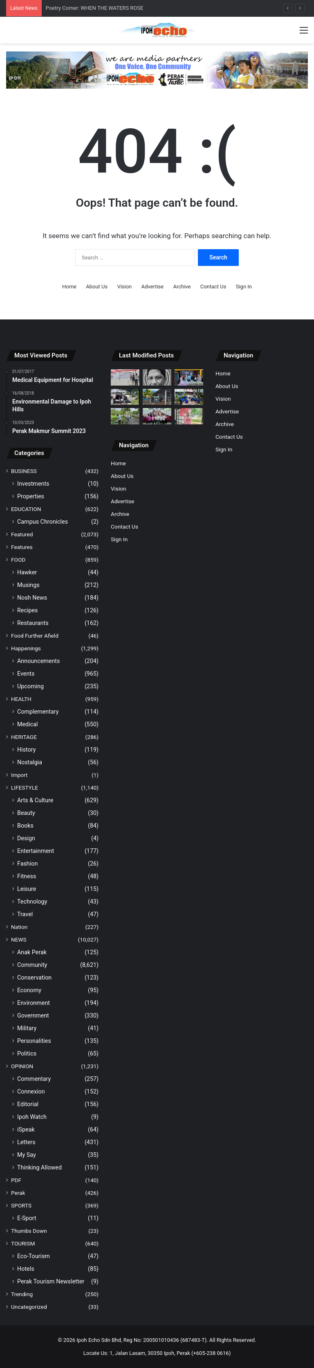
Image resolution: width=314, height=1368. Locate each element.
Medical (27, 724)
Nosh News (32, 597)
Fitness (26, 876)
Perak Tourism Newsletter (50, 1281)
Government (33, 1015)
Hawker (27, 572)
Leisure (26, 889)
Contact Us (213, 286)
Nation (19, 927)
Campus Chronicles (42, 521)
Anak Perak (32, 952)
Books (25, 825)
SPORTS (21, 1205)
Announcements (38, 661)
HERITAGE (24, 737)
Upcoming (30, 686)
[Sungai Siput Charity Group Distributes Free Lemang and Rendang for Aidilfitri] (189, 377)
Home (69, 286)
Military (26, 1028)
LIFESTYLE (24, 787)
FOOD (18, 559)
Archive (182, 286)
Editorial (27, 1104)
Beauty (26, 813)
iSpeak (26, 1129)
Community (32, 965)
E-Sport (26, 1218)
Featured (22, 534)
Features (22, 547)
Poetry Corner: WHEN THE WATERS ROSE (95, 8)
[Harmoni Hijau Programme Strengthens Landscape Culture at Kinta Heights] (189, 397)
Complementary (38, 711)
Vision (124, 286)
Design (26, 838)
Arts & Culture (35, 800)
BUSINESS (24, 471)
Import (19, 775)
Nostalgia (29, 762)
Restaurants (33, 623)
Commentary (34, 1079)
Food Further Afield (34, 635)
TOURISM (23, 1243)
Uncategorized (29, 1306)
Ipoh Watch (32, 1117)
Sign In (244, 286)
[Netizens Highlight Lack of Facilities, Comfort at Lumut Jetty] (157, 397)
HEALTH (21, 699)
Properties (30, 496)
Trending (22, 1294)
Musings (28, 585)
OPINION (22, 1066)
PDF (16, 1180)
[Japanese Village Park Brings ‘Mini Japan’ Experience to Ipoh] (189, 416)
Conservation (34, 977)
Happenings (26, 648)
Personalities (34, 1041)
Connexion (31, 1091)
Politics (26, 1053)
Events (25, 673)
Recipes (27, 610)
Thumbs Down (29, 1230)
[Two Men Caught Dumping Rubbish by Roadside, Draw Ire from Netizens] (125, 397)
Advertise (152, 286)
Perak (18, 1192)
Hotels (25, 1268)
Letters (26, 1142)
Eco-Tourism (33, 1256)
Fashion (27, 863)
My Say (26, 1155)
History (26, 749)
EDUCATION (26, 509)
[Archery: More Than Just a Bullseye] (125, 377)
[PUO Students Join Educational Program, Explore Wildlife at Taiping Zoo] (125, 416)
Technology (32, 901)
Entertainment (35, 851)
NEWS (19, 939)
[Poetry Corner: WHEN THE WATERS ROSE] (157, 377)
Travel (25, 914)
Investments (33, 483)
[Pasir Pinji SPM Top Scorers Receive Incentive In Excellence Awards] (157, 416)
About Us (97, 286)
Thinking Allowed (39, 1167)
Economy (29, 990)
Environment (33, 1003)
